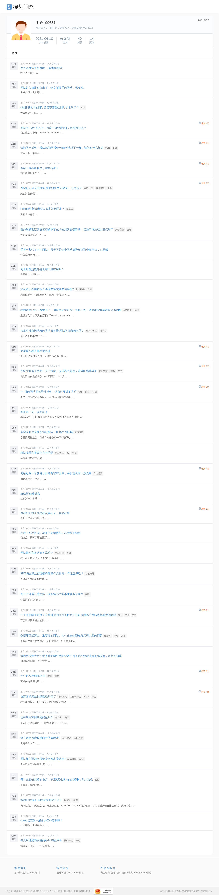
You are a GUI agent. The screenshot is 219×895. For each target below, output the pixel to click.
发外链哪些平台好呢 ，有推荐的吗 (41, 68)
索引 (136, 310)
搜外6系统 (127, 872)
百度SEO (66, 738)
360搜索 (127, 310)
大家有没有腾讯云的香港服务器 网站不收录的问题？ (52, 330)
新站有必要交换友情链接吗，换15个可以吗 (46, 432)
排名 (113, 371)
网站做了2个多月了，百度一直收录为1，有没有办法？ (53, 127)
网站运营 (97, 473)
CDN (107, 148)
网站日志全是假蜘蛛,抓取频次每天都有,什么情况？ (51, 188)
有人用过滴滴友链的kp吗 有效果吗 (41, 840)
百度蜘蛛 (89, 573)
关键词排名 (75, 696)
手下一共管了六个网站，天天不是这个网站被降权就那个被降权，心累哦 (64, 249)
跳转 (127, 615)
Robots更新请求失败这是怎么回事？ (42, 208)
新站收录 (59, 453)
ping (115, 148)
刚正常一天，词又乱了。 (35, 412)
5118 (49, 676)
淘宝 (67, 717)
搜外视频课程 (21, 872)
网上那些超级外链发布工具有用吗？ (42, 269)
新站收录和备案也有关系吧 (36, 452)
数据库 (107, 635)
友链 (129, 229)
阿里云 (103, 331)
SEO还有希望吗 (30, 493)
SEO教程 (79, 872)
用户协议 (28, 891)
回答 (15, 53)
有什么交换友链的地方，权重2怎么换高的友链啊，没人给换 (56, 779)
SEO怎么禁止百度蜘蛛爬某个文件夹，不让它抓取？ (52, 573)
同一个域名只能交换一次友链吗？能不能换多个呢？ (51, 594)
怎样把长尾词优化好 (32, 675)
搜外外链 (68, 840)
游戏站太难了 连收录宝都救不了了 (41, 800)
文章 (109, 188)
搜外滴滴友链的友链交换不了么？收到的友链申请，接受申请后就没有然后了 (66, 229)
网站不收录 (91, 331)
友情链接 (80, 289)
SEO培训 (35, 872)
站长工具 (62, 696)
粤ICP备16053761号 (83, 891)
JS (68, 453)
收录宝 (67, 800)
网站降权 (59, 553)
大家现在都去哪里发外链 (35, 351)
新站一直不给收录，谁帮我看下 (39, 168)
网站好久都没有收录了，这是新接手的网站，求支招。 (53, 87)
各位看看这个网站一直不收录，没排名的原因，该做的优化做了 (58, 370)
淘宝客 (58, 717)
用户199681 (25, 63)
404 (120, 615)
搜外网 (10, 891)
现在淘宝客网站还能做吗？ (36, 717)
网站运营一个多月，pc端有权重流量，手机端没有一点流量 (56, 473)
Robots (69, 209)
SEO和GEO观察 (143, 872)
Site (83, 107)
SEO (21, 7)
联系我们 (18, 891)
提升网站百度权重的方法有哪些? (40, 737)
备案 (74, 453)
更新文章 (103, 371)
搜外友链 (61, 872)
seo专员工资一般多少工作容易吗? (41, 820)
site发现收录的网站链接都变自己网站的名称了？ (49, 107)
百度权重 (78, 738)
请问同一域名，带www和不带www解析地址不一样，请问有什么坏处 (61, 147)
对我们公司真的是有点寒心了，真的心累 (45, 513)
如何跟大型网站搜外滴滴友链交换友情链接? (47, 289)
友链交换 (119, 229)
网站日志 (88, 188)
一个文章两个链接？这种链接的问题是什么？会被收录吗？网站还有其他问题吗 (68, 614)
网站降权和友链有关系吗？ (36, 552)
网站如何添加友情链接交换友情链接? (43, 758)
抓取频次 (100, 188)
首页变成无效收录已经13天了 (38, 696)
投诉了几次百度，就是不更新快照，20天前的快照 (50, 532)
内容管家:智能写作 (110, 872)
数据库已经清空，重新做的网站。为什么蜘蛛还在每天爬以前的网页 (61, 635)
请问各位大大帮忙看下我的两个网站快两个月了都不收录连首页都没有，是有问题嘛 (71, 655)
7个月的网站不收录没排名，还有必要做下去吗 (48, 391)
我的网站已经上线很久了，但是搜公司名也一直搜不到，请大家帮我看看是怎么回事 (71, 310)
